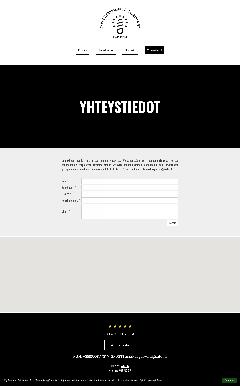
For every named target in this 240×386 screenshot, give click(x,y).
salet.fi (125, 366)
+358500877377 (96, 356)
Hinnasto (130, 50)
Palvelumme (106, 50)
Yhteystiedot (154, 50)
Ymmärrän (229, 380)
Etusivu (82, 50)
